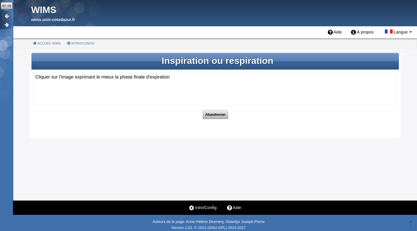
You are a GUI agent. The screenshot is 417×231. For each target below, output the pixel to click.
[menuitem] (335, 32)
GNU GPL (217, 228)
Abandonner (215, 115)
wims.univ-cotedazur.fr (53, 19)
